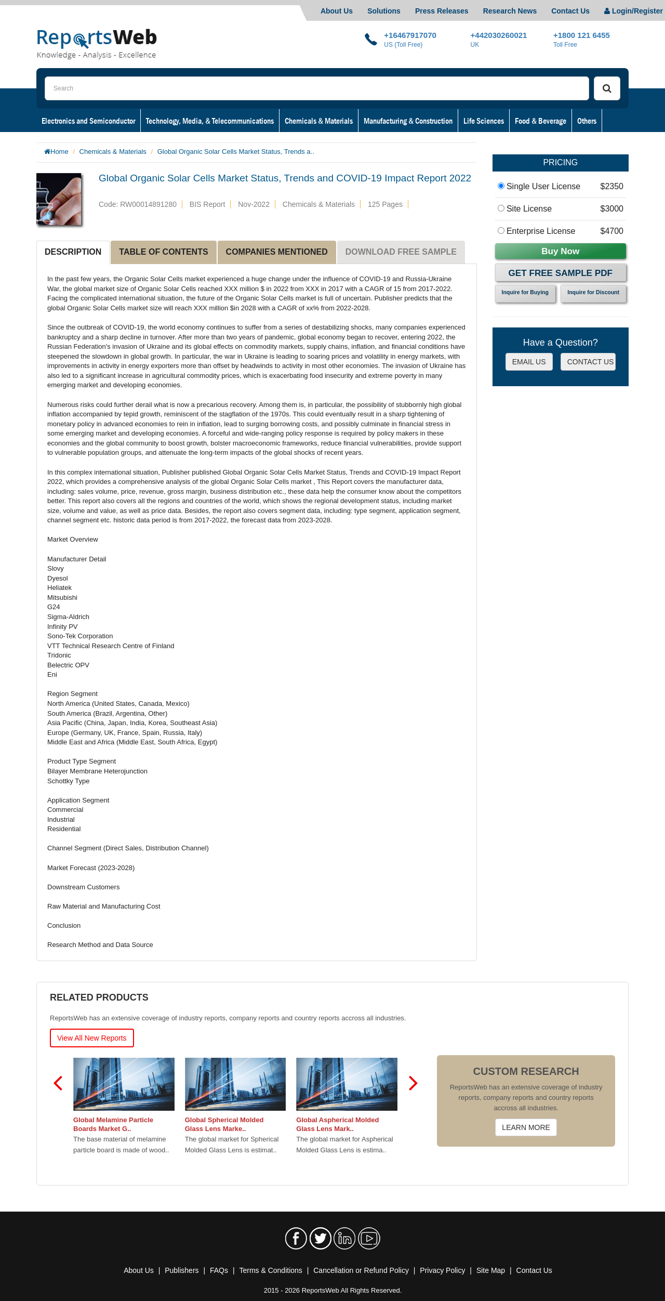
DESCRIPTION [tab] (73, 251)
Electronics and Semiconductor (88, 120)
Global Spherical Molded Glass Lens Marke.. (224, 1124)
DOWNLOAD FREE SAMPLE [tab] (401, 251)
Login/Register (633, 11)
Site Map (490, 1270)
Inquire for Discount (593, 292)
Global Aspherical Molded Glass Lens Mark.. (338, 1124)
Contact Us (570, 11)
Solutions (384, 11)
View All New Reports (92, 1038)
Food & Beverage (540, 120)
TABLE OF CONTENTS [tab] (163, 251)
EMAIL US (529, 362)
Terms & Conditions (270, 1270)
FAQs (219, 1270)
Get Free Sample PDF (561, 273)
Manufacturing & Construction (408, 120)
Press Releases (442, 11)
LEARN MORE (526, 1127)
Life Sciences (483, 120)
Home (59, 151)
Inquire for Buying (525, 292)
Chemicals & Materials (319, 120)
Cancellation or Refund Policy (361, 1270)
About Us (337, 11)
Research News (510, 11)
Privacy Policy (442, 1270)
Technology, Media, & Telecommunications (210, 120)
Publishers (181, 1270)
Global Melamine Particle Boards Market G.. (114, 1124)
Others (586, 120)
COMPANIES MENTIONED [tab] (277, 251)
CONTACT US (590, 362)
